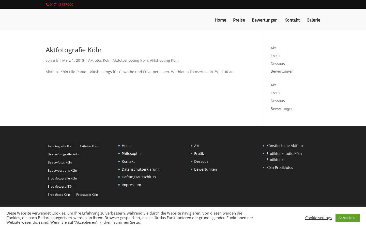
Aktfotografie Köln (74, 49)
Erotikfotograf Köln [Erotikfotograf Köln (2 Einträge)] (61, 186)
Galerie (313, 20)
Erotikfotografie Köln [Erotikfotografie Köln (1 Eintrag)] (62, 178)
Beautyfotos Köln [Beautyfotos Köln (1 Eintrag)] (60, 162)
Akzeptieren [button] (348, 217)
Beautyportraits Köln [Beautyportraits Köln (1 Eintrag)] (62, 170)
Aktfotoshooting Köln (130, 60)
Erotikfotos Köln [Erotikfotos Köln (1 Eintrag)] (59, 194)
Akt (273, 47)
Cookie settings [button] (318, 217)
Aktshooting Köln (164, 60)
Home (220, 20)
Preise (239, 20)
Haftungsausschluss (139, 176)
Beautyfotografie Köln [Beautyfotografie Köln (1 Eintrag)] (63, 154)
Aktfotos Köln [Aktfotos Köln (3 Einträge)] (89, 146)
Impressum (131, 184)
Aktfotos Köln (99, 60)
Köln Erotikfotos (279, 167)
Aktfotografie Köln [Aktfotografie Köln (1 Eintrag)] (60, 146)
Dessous (278, 63)
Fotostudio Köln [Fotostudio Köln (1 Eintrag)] (87, 194)
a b (55, 60)
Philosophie (132, 153)
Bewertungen (265, 20)
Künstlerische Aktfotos (285, 145)
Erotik (275, 55)
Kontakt (292, 20)
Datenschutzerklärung (141, 169)
